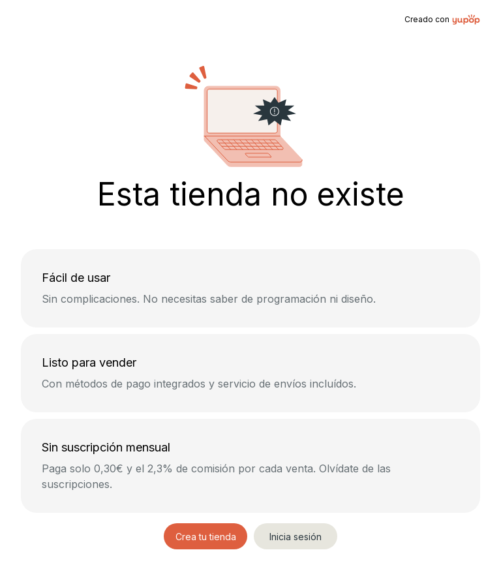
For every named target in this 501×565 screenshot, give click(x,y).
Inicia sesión (295, 536)
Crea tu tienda (205, 536)
